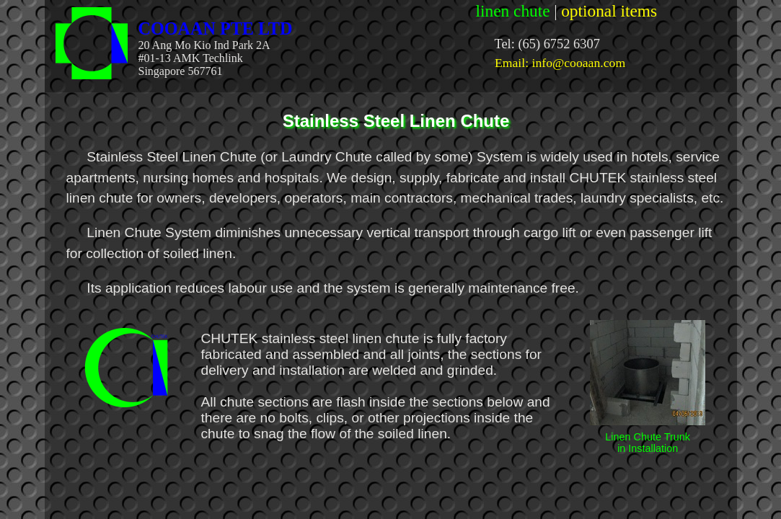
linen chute (513, 10)
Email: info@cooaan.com (560, 63)
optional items (609, 10)
